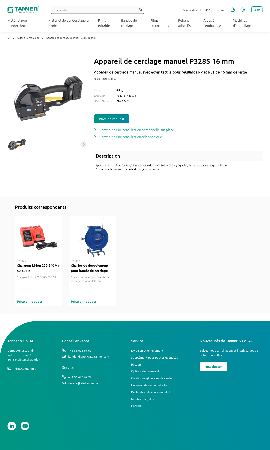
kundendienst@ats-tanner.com (88, 356)
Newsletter (213, 366)
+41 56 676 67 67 (80, 350)
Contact (136, 406)
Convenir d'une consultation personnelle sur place (136, 129)
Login (257, 9)
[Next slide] (83, 144)
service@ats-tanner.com (84, 383)
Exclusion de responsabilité (149, 385)
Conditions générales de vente (151, 378)
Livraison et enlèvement (147, 350)
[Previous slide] (13, 144)
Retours (136, 364)
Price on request (111, 119)
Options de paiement (145, 371)
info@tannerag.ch (26, 368)
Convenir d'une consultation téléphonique (130, 136)
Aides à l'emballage (28, 37)
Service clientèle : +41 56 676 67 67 (203, 10)
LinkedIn (227, 350)
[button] (17, 144)
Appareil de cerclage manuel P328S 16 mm (71, 37)
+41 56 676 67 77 (80, 377)
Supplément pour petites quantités (154, 357)
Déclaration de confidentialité (150, 392)
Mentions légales (142, 399)
